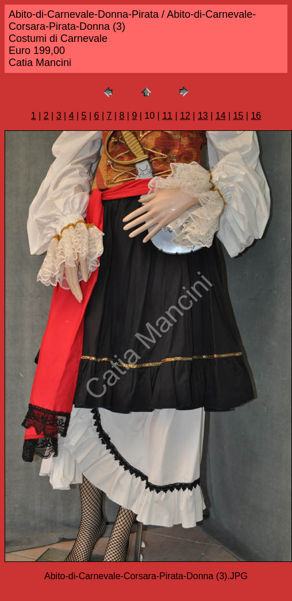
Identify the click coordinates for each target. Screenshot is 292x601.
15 (238, 116)
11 (167, 116)
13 (203, 116)
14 (221, 116)
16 (256, 116)
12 (185, 116)
